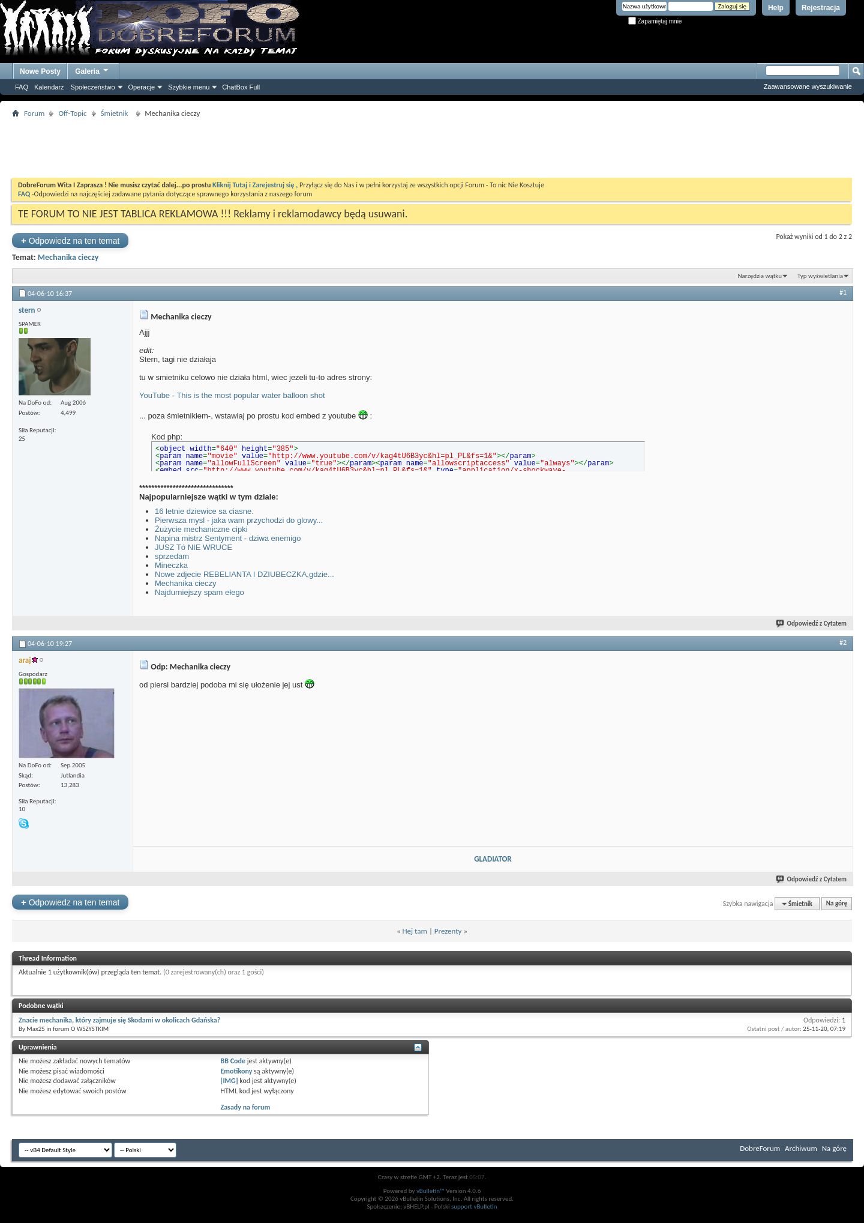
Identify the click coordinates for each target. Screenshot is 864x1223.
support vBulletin (474, 1206)
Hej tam (415, 930)
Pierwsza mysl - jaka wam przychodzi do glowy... (239, 520)
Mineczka (171, 565)
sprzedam (172, 556)
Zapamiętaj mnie (655, 21)
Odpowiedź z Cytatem (812, 623)
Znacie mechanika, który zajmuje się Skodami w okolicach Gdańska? (119, 1020)
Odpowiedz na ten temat (70, 240)
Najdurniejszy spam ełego (199, 592)
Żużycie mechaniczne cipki (201, 529)
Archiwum (801, 1148)
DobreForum (760, 1148)
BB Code (233, 1061)
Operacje (141, 87)
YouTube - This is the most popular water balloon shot (232, 395)
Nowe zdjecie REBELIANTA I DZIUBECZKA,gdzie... (244, 574)
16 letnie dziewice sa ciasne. (204, 511)
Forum (34, 113)
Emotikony (237, 1071)
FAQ (21, 87)
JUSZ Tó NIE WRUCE (193, 547)
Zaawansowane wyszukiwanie (808, 86)
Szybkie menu (188, 87)
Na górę (837, 904)
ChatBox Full (241, 87)
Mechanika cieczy (68, 257)
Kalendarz (49, 87)
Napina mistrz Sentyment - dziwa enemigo (228, 538)
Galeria (92, 70)
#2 (843, 642)
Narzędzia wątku (759, 276)
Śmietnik (116, 113)
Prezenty (448, 930)
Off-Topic (72, 113)
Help (776, 8)
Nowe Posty (40, 71)
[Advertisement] (432, 148)
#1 (843, 292)
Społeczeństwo (93, 87)
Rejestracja (821, 8)
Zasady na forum (246, 1107)
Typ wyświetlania (820, 276)
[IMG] (229, 1081)
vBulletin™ (430, 1191)
